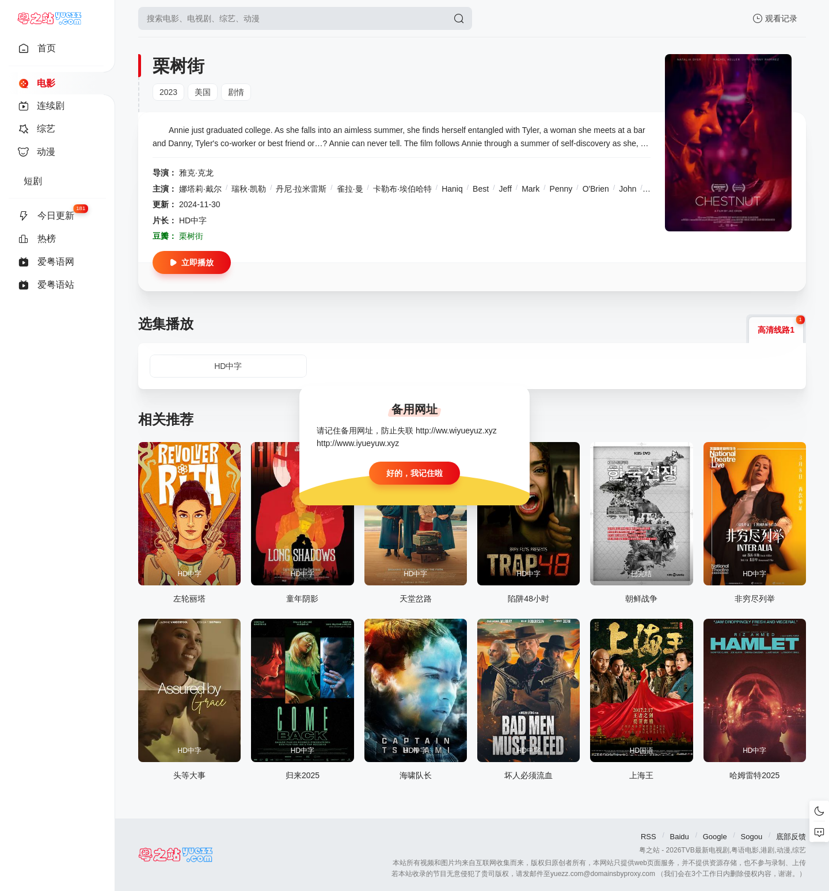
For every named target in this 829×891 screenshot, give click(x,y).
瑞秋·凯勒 (248, 188)
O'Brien (596, 188)
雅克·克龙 (196, 172)
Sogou (752, 836)
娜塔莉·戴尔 (200, 188)
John (627, 188)
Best (481, 188)
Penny (561, 188)
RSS (648, 836)
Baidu (679, 836)
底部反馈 (791, 836)
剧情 (236, 92)
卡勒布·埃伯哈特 (402, 188)
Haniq (452, 188)
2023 (168, 92)
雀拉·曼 (350, 188)
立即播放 (192, 262)
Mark (530, 188)
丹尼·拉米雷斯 (301, 188)
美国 (203, 92)
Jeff (505, 188)
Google (715, 836)
